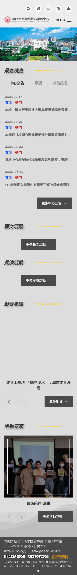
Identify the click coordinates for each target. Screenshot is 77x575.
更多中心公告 (54, 203)
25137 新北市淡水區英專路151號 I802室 (33, 541)
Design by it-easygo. (57, 566)
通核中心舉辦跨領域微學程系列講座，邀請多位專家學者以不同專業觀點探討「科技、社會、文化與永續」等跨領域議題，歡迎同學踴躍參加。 (38, 160)
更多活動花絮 (55, 517)
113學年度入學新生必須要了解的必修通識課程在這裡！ (37, 185)
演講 (38, 83)
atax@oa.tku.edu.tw (46, 551)
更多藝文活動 (38, 244)
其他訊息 (60, 83)
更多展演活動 (38, 281)
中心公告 (16, 83)
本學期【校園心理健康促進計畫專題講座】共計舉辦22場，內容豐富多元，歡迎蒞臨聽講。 (38, 135)
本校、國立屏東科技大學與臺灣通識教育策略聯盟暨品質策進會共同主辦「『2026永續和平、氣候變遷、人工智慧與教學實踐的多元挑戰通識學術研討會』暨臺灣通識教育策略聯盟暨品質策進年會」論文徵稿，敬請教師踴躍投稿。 (38, 110)
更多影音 (58, 401)
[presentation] (10, 402)
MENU (60, 20)
